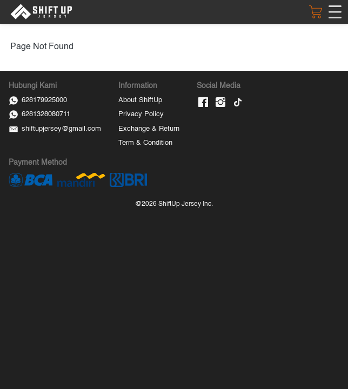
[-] (203, 103)
